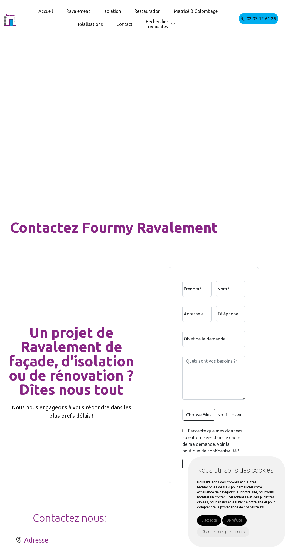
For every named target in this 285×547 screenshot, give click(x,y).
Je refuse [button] (234, 520)
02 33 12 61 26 (258, 18)
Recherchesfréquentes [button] (157, 24)
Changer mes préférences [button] (223, 531)
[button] (173, 24)
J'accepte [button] (209, 520)
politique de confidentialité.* (211, 450)
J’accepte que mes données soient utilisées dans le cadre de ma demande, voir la (212, 440)
